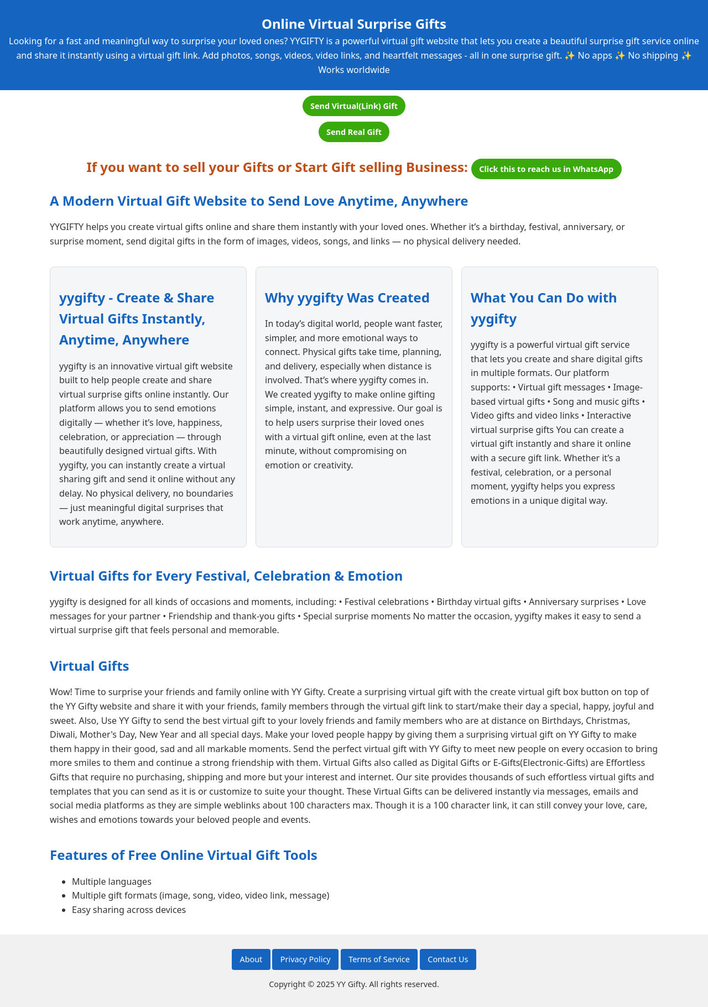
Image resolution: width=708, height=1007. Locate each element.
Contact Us (448, 959)
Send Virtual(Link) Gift (354, 106)
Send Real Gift (354, 132)
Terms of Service (379, 959)
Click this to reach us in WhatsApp (546, 169)
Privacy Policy (305, 959)
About (251, 959)
